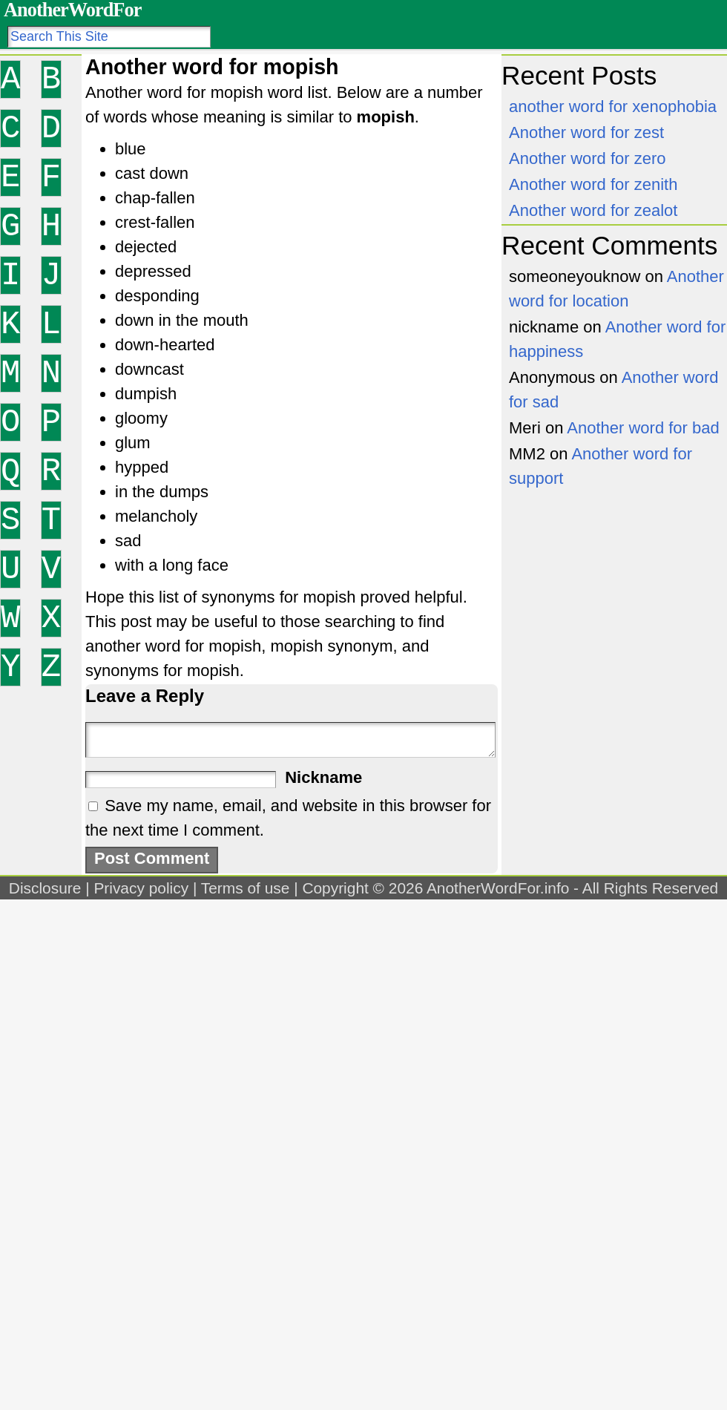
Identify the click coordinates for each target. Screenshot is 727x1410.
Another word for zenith (593, 184)
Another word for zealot (593, 210)
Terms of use (245, 887)
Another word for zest (586, 132)
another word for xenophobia (613, 106)
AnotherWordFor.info (498, 887)
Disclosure (45, 887)
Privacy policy (140, 887)
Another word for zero (587, 158)
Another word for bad (643, 428)
